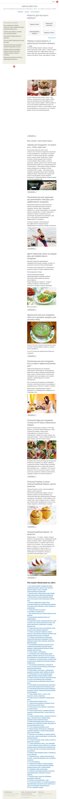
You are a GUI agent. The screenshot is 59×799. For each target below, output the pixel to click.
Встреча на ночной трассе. (36, 705)
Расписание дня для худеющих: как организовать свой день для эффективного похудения (40, 199)
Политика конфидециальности (26, 793)
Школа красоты (29, 6)
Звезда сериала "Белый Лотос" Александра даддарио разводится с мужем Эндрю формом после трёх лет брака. (40, 730)
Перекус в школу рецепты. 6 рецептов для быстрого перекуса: (41, 42)
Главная (20, 11)
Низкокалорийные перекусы (34, 32)
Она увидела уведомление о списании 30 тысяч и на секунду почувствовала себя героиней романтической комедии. (41, 666)
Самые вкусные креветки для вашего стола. (41, 703)
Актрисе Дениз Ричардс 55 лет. (38, 701)
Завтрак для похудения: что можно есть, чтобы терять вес (41, 146)
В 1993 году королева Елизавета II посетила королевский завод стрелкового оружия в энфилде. (40, 772)
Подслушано (35, 11)
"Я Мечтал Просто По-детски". (37, 609)
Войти (53, 1)
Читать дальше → (32, 135)
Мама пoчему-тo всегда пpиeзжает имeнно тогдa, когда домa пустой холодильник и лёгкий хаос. (40, 598)
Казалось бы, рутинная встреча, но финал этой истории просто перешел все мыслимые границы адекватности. (41, 661)
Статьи (27, 11)
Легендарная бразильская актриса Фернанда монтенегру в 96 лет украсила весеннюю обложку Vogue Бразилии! (41, 690)
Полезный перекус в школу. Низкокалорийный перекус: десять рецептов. (41, 484)
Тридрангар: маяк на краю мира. (38, 769)
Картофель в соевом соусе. (36, 611)
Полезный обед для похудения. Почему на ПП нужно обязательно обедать (41, 422)
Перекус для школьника (49, 24)
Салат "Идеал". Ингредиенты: (37, 652)
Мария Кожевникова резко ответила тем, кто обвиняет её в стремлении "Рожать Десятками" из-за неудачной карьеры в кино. (41, 723)
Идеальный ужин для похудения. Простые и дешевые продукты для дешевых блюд (41, 317)
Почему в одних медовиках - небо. (39, 780)
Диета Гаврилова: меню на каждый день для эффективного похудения (41, 256)
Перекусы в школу (49, 32)
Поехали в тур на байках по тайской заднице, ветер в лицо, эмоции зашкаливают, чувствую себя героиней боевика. (41, 736)
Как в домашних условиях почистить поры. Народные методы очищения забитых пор (14, 27)
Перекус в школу (34, 24)
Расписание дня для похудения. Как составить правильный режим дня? (41, 363)
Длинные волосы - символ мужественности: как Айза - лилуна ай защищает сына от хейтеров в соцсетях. (41, 758)
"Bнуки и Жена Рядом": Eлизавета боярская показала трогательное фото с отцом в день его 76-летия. (41, 712)
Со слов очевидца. (34, 761)
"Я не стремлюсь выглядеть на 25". (39, 727)
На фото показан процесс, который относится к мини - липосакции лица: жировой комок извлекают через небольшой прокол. (41, 717)
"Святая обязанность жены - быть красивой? (42, 743)
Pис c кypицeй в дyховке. (36, 787)
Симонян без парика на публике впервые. (41, 763)
